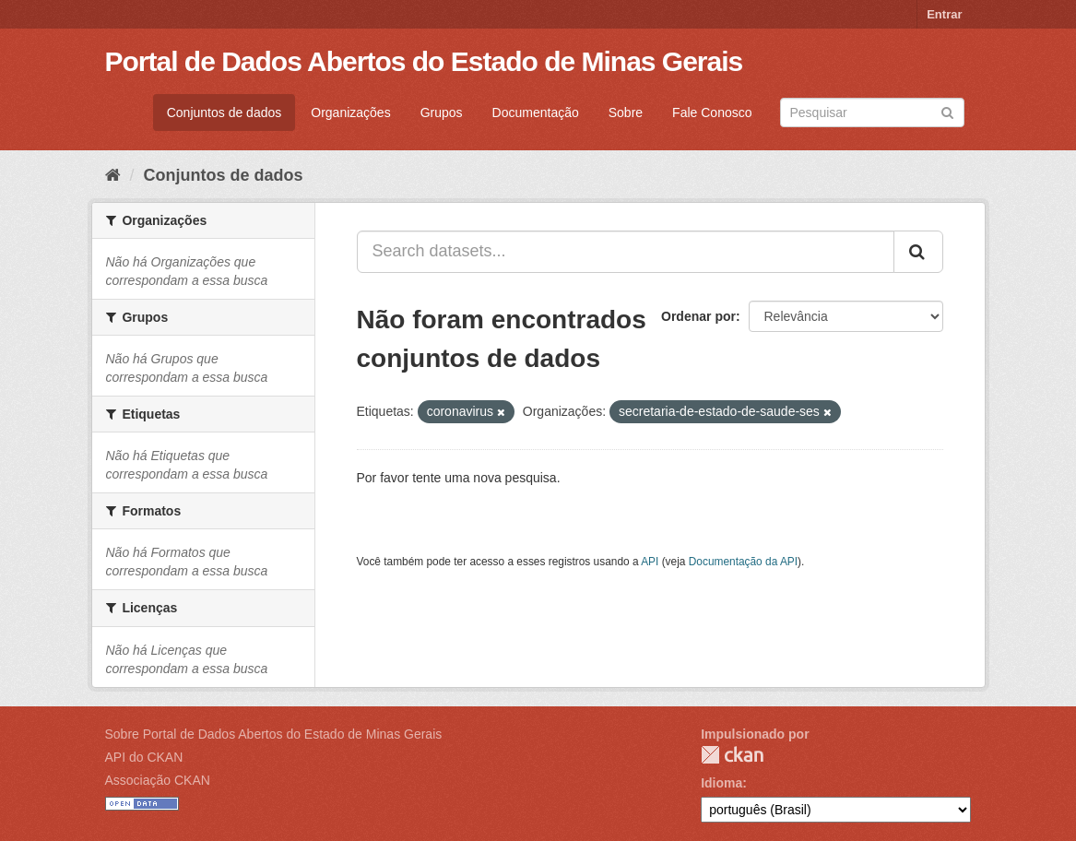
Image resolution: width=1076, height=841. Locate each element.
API (649, 561)
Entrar (944, 14)
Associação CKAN (157, 780)
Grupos (441, 112)
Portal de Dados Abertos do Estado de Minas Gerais (424, 61)
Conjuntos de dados (224, 112)
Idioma (721, 783)
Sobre (626, 112)
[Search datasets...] (625, 252)
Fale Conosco (711, 112)
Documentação (535, 112)
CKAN (732, 754)
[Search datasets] (872, 112)
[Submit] (947, 111)
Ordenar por (698, 316)
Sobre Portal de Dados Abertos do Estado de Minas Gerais (274, 734)
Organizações (350, 112)
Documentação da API (743, 561)
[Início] (113, 175)
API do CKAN (144, 757)
